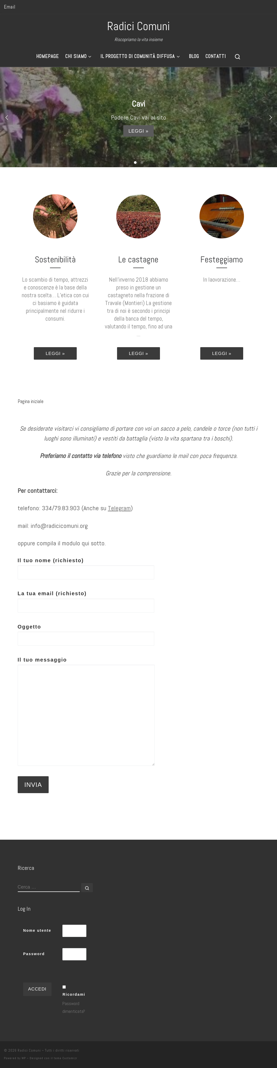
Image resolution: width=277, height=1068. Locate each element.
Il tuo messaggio (86, 711)
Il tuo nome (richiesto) (86, 568)
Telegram (119, 508)
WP (24, 1058)
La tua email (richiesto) (86, 601)
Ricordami (73, 994)
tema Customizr (65, 1058)
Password (34, 954)
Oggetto (86, 635)
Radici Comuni (29, 1050)
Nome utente (37, 930)
